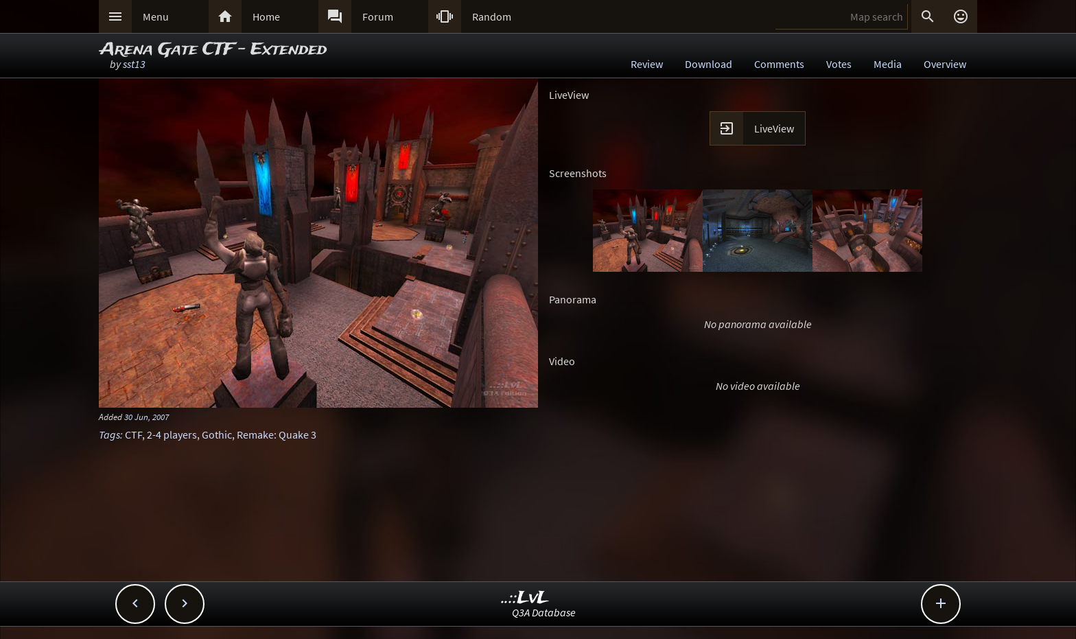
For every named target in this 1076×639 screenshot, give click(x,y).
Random (491, 16)
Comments (779, 64)
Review (647, 64)
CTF (133, 434)
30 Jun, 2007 (146, 416)
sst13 (134, 64)
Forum (377, 16)
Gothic (217, 434)
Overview (945, 64)
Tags (109, 434)
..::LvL (525, 598)
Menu (156, 16)
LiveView (774, 128)
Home (266, 16)
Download (708, 64)
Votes (839, 64)
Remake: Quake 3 (276, 434)
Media (888, 64)
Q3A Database (544, 612)
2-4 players (172, 434)
